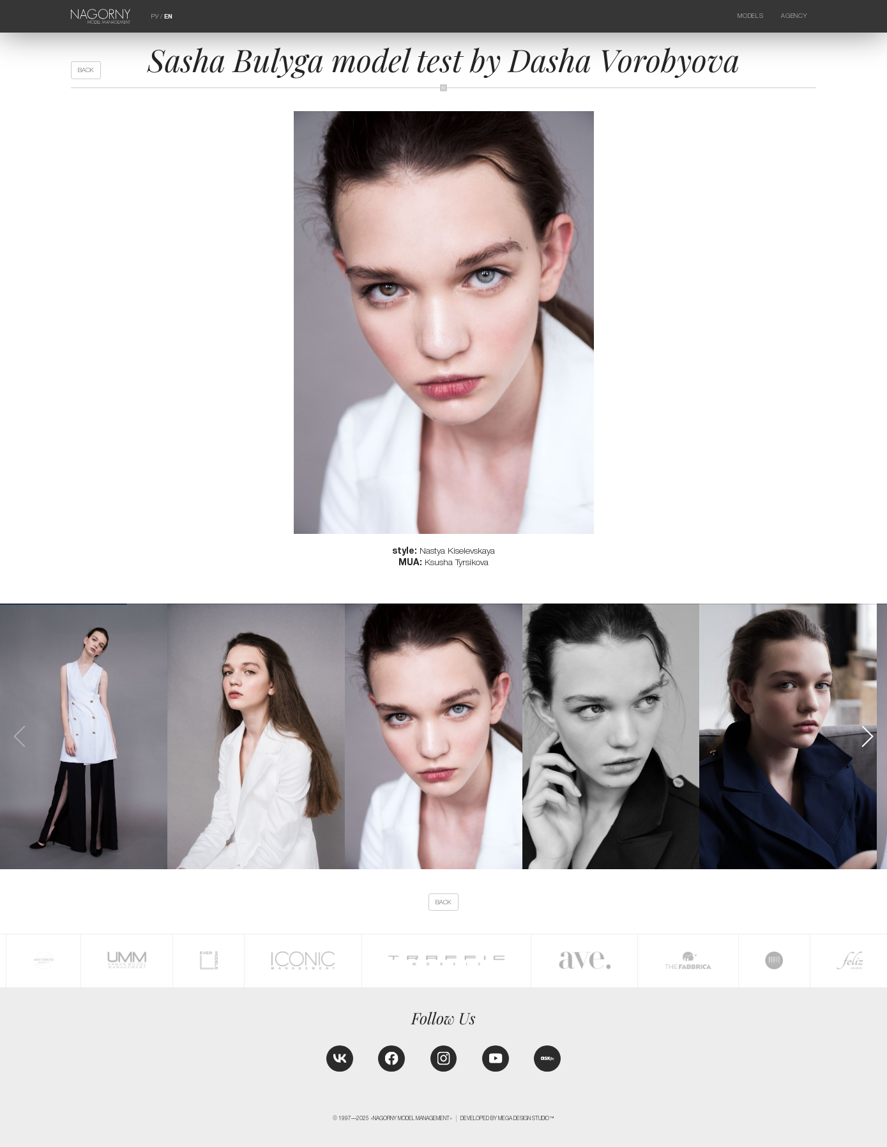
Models (750, 15)
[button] (867, 736)
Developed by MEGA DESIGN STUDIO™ (507, 1118)
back (86, 69)
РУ (154, 16)
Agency (794, 15)
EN (168, 16)
